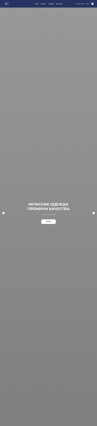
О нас (36, 4)
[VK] (92, 4)
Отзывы (51, 4)
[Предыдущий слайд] (3, 213)
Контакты (59, 4)
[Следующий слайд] (93, 213)
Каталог (43, 4)
